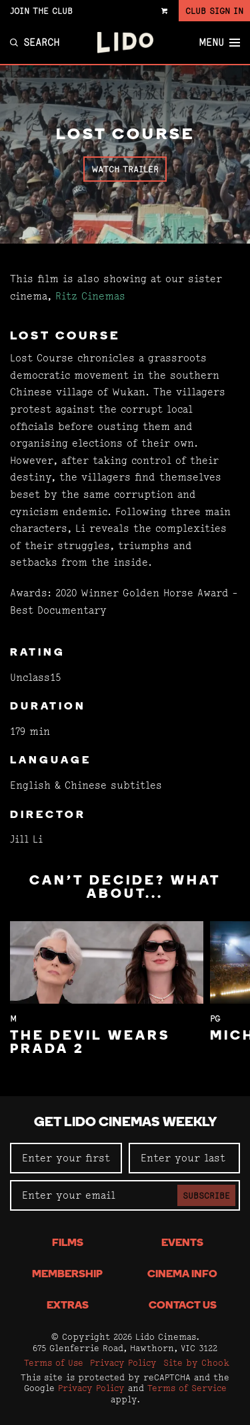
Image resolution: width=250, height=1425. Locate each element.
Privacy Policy (123, 1362)
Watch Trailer (125, 169)
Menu (219, 42)
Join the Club (41, 10)
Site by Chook (196, 1362)
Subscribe (206, 1195)
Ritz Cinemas (90, 296)
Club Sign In (214, 10)
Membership (67, 1274)
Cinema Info (182, 1274)
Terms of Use (53, 1362)
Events (182, 1243)
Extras (68, 1306)
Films (67, 1243)
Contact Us (183, 1306)
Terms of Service (187, 1387)
